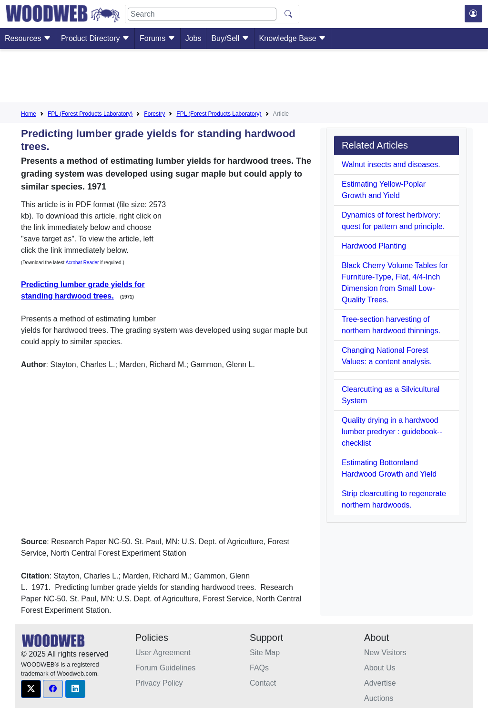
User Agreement (163, 652)
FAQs (259, 668)
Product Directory (95, 38)
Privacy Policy (159, 683)
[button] (31, 689)
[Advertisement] (244, 77)
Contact (263, 683)
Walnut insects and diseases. (391, 164)
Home (28, 113)
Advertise (380, 683)
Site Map (265, 652)
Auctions (378, 698)
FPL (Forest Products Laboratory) (90, 113)
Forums (157, 38)
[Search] (202, 14)
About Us (380, 668)
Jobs (193, 38)
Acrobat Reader (82, 262)
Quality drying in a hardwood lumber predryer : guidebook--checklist (392, 431)
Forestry (154, 113)
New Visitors (385, 652)
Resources (28, 38)
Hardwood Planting (374, 246)
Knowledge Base (292, 38)
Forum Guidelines (165, 668)
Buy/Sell (230, 38)
